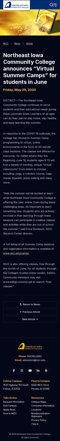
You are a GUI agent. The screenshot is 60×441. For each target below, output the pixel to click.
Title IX (35, 424)
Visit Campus (10, 405)
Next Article (30, 319)
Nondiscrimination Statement (40, 415)
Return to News (30, 304)
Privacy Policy (38, 420)
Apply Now (9, 409)
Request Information (13, 401)
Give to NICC (10, 413)
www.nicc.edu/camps (16, 253)
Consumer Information (42, 405)
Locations (36, 409)
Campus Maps (38, 401)
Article (29, 43)
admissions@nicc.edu (34, 360)
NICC (5, 43)
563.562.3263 (34, 356)
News (17, 43)
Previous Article (30, 311)
